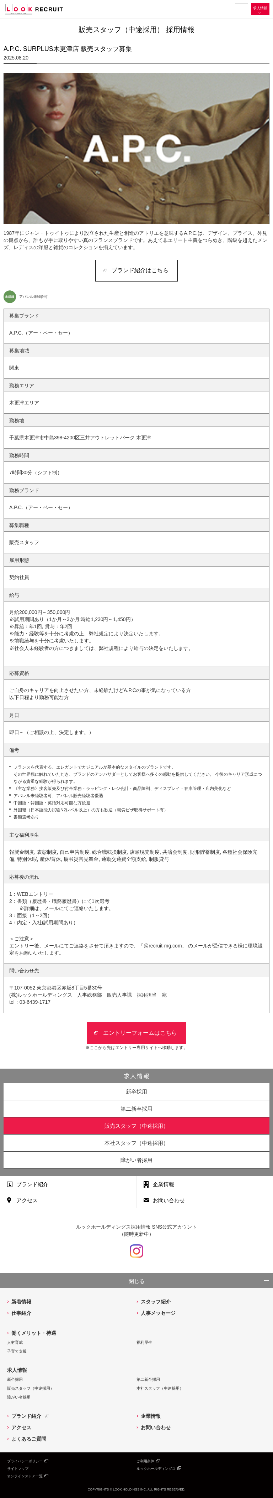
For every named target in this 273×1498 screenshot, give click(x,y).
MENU (241, 9)
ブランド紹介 (32, 1184)
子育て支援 (17, 1351)
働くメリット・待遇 (33, 1333)
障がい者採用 (136, 1160)
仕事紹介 (21, 1313)
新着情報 (21, 1302)
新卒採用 (136, 1092)
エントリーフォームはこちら (140, 1033)
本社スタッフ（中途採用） (159, 1388)
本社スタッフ (136, 1143)
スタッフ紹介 (156, 1302)
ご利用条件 (145, 1461)
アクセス (27, 1200)
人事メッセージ (158, 1313)
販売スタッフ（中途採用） (30, 1388)
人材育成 (15, 1342)
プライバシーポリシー (25, 1461)
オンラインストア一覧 (25, 1476)
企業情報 (163, 1184)
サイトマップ (17, 1469)
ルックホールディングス (156, 1469)
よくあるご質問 (28, 1439)
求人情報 (260, 8)
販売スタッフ (136, 1126)
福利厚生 (144, 1342)
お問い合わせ (169, 1200)
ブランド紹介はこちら (140, 270)
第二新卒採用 (136, 1109)
